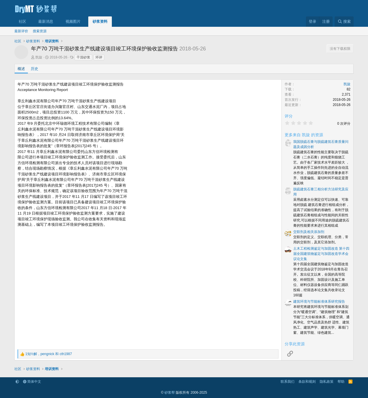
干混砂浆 (83, 57)
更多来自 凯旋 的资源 (304, 134)
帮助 (341, 382)
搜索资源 (40, 31)
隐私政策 (327, 382)
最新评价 (21, 31)
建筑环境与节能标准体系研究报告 (319, 302)
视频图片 (73, 21)
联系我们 (287, 382)
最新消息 (45, 21)
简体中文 (32, 382)
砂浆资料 (100, 21)
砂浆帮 (169, 393)
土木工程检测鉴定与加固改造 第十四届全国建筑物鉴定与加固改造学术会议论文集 (321, 254)
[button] (30, 21)
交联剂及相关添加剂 (308, 232)
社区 (22, 21)
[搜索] (344, 21)
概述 (21, 69)
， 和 (48, 354)
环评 (98, 57)
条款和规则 (307, 382)
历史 (34, 69)
